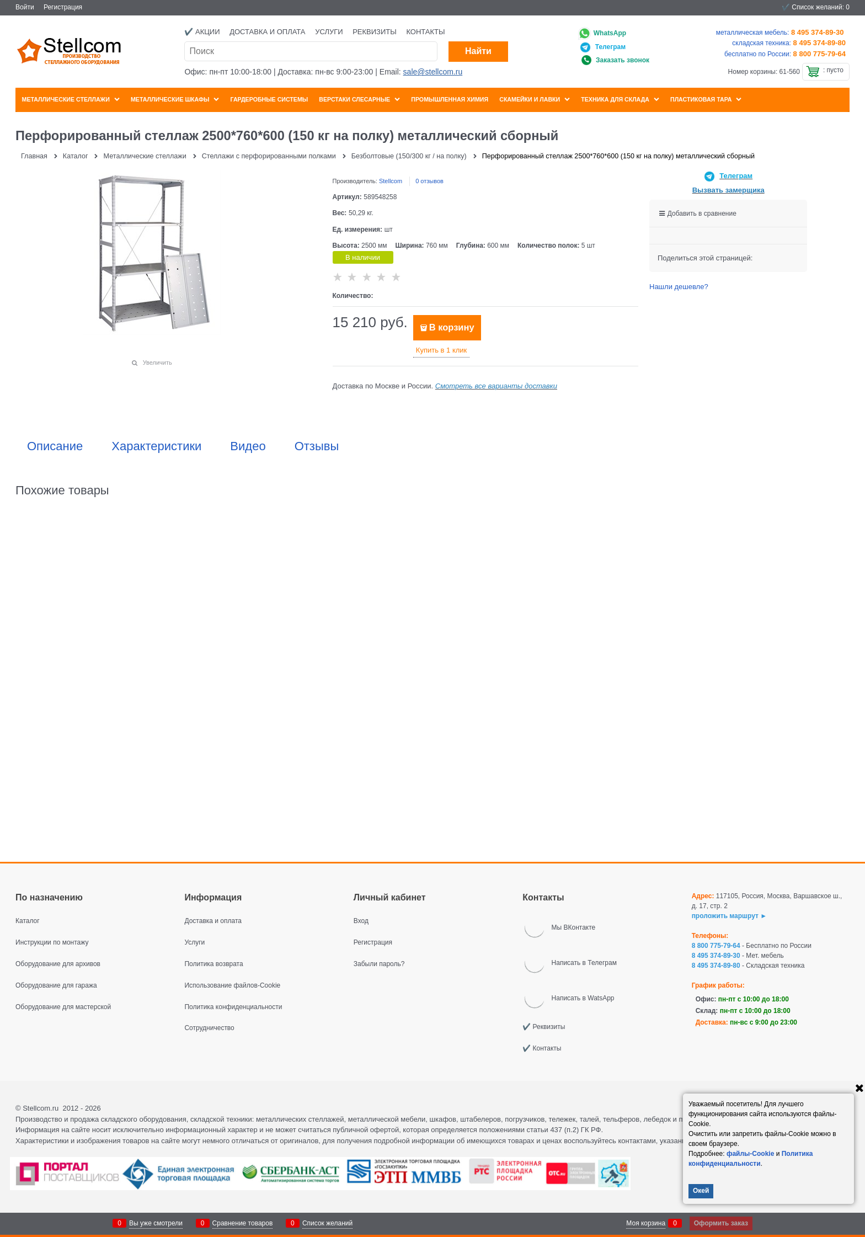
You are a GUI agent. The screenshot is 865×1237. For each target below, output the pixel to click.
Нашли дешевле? (678, 286)
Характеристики (156, 446)
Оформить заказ (721, 1223)
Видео (247, 446)
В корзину (451, 327)
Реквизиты (375, 32)
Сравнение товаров (242, 1223)
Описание (55, 446)
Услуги (329, 32)
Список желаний (327, 1223)
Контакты (425, 32)
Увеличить (157, 362)
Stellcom (390, 181)
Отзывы (317, 446)
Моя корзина (645, 1223)
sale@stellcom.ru (433, 71)
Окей (701, 1191)
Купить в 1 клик (441, 350)
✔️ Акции (202, 32)
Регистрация (63, 7)
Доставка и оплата (267, 32)
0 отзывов (429, 181)
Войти (24, 7)
